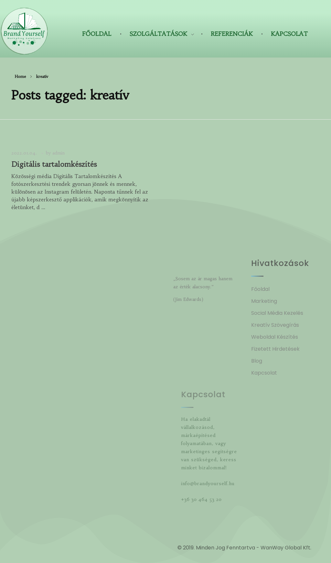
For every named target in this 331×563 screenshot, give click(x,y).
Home (20, 76)
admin (58, 153)
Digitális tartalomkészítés (54, 164)
